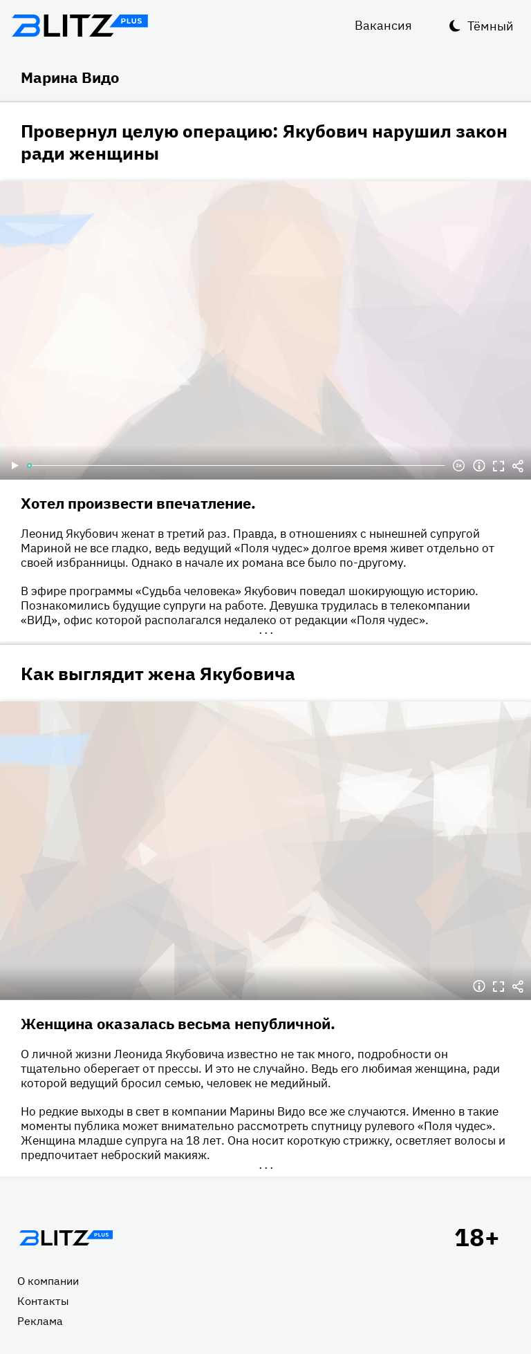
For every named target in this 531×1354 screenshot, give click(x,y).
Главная (65, 1237)
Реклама (40, 1321)
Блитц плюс (79, 26)
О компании (48, 1281)
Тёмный (490, 26)
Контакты (43, 1301)
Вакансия (383, 25)
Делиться (518, 466)
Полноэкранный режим (498, 466)
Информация (479, 466)
